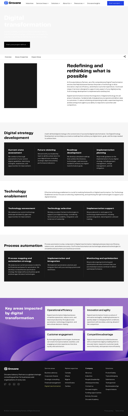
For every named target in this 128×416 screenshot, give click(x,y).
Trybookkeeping (112, 376)
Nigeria (67, 379)
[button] (42, 3)
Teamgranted (110, 383)
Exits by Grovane (91, 396)
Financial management (53, 383)
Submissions (110, 379)
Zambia (67, 386)
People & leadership (92, 379)
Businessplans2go (112, 386)
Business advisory (51, 373)
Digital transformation (53, 386)
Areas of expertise (21, 57)
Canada (68, 373)
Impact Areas (36, 57)
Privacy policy (108, 411)
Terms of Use (119, 411)
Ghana (67, 376)
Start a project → (115, 3)
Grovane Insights (93, 3)
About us (88, 373)
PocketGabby (111, 373)
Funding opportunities (93, 393)
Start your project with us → (17, 44)
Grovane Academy (92, 399)
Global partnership (92, 383)
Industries (29, 3)
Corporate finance (51, 376)
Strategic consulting (52, 379)
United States (70, 383)
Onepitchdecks (111, 389)
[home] (12, 3)
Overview (8, 57)
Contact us (89, 386)
